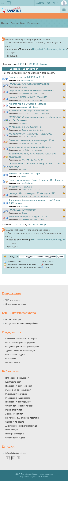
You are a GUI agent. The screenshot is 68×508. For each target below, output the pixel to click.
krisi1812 (25, 196)
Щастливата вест (13, 382)
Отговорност (11, 359)
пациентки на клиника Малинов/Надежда (30, 147)
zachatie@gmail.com (17, 453)
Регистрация (33, 23)
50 (42, 93)
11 (31, 64)
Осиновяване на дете (15, 355)
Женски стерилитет (14, 414)
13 (37, 64)
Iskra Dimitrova (27, 80)
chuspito (25, 114)
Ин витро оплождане (14, 434)
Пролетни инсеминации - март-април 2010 (31, 140)
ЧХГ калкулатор (12, 300)
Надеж (25, 143)
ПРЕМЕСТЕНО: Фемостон (22, 210)
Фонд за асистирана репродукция (20, 343)
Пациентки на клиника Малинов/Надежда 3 (31, 90)
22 (42, 220)
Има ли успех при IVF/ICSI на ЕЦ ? (26, 77)
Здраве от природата (14, 422)
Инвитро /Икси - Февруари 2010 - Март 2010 (32, 193)
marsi (64, 49)
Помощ (14, 23)
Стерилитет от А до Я (15, 438)
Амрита (24, 107)
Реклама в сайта (12, 363)
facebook (9, 3)
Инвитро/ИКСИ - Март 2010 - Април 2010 (30, 134)
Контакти (52, 3)
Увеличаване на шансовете (17, 398)
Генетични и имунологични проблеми (22, 418)
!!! (23, 137)
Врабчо (25, 130)
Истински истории (13, 319)
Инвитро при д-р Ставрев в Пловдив (27, 104)
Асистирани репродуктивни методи (21, 426)
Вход (22, 23)
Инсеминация (11, 430)
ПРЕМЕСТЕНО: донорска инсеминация (29, 84)
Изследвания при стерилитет (18, 402)
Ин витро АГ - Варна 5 (20, 187)
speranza (24, 206)
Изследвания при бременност (18, 386)
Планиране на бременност (17, 378)
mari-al (25, 150)
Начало (4, 23)
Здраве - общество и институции (20, 351)
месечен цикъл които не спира (24, 173)
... (15, 64)
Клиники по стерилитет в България (21, 339)
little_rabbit (37, 49)
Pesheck (47, 49)
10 (28, 64)
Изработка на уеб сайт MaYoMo (34, 477)
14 (42, 196)
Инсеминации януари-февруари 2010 (28, 216)
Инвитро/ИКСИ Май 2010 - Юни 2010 (28, 97)
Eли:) (24, 190)
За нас (40, 3)
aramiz (23, 176)
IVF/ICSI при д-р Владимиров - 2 (25, 127)
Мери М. (25, 160)
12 (34, 64)
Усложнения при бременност (18, 390)
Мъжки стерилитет (13, 410)
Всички (35, 107)
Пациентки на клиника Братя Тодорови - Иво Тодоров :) (37, 180)
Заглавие (15, 68)
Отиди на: (14, 257)
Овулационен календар (15, 304)
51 (41, 130)
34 (40, 100)
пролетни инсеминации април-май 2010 (29, 110)
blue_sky (57, 49)
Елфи (24, 87)
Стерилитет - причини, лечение (19, 406)
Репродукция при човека (16, 394)
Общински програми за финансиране (22, 347)
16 (40, 143)
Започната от (30, 68)
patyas (25, 100)
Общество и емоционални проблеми (21, 323)
